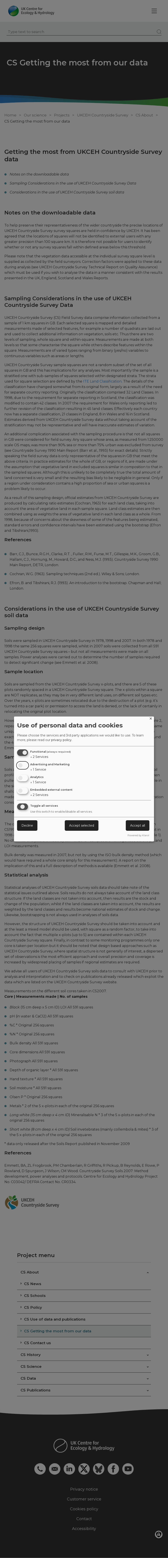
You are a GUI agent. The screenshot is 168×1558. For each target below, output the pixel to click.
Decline (27, 825)
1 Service (38, 769)
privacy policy (61, 740)
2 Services (39, 757)
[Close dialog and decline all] (150, 719)
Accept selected (81, 825)
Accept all (137, 825)
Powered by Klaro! (138, 835)
